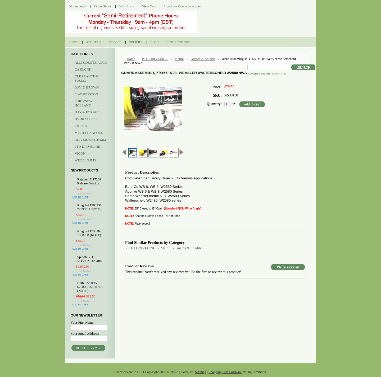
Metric (179, 59)
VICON (90, 153)
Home (131, 59)
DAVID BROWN (90, 87)
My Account (77, 6)
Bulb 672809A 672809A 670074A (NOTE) (90, 287)
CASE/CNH (90, 69)
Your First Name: (82, 322)
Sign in (169, 6)
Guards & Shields (202, 59)
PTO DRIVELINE (90, 147)
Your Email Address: (85, 334)
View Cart (149, 6)
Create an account (190, 6)
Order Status (102, 6)
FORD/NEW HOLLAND (90, 103)
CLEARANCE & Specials (87, 78)
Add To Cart (80, 197)
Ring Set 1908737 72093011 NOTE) (89, 207)
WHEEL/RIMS (85, 160)
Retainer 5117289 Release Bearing (89, 181)
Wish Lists (126, 6)
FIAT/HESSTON (90, 94)
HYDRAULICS (90, 119)
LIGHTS (81, 126)
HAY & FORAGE (90, 112)
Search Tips (279, 73)
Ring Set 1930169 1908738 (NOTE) (89, 233)
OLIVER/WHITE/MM (90, 140)
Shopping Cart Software (225, 372)
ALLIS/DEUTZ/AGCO (90, 62)
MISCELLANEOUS (90, 133)
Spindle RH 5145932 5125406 (89, 259)
